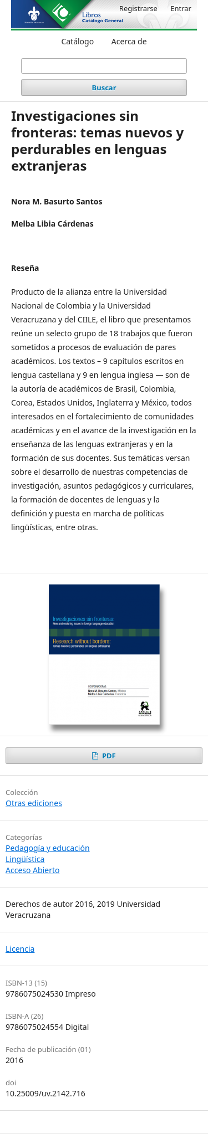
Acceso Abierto (32, 870)
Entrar (180, 8)
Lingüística (25, 859)
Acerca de (129, 41)
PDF (108, 756)
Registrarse (138, 8)
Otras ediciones (34, 803)
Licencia (20, 948)
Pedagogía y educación (48, 848)
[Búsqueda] (104, 66)
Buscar (104, 88)
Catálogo (77, 41)
